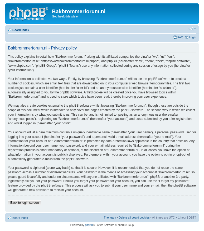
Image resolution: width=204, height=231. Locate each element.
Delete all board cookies (134, 217)
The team (110, 217)
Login (192, 37)
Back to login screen (24, 203)
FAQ (180, 37)
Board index (20, 29)
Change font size (192, 28)
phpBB (89, 225)
